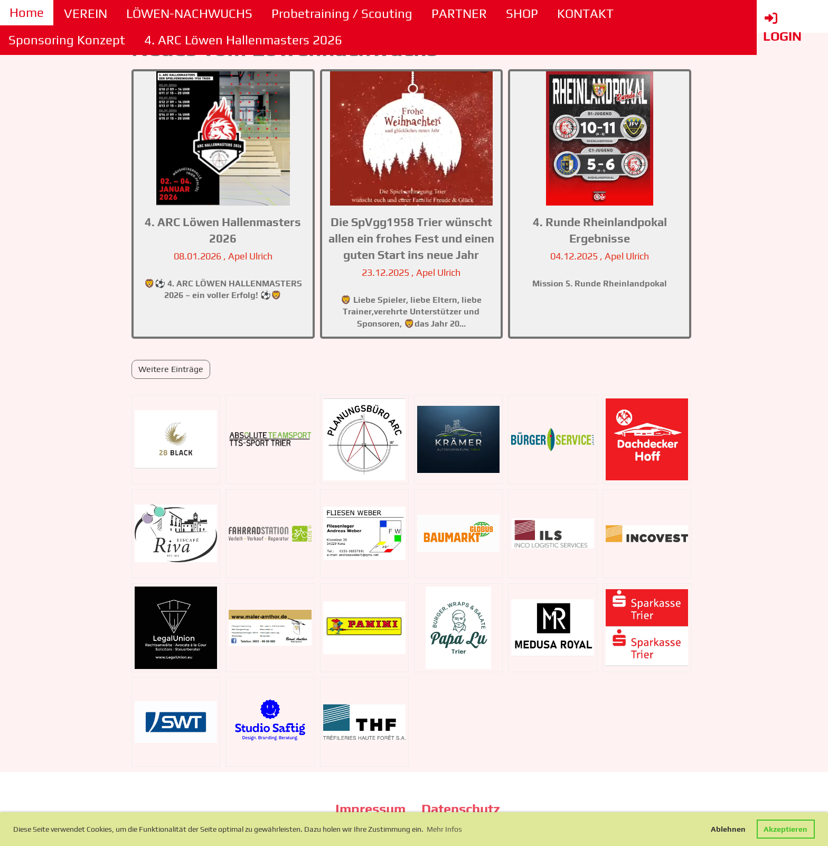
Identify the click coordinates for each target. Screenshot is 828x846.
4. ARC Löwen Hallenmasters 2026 (243, 40)
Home (27, 12)
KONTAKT (585, 13)
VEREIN (85, 13)
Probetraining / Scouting (341, 13)
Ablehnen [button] (728, 829)
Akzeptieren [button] (785, 829)
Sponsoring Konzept (66, 40)
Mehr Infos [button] (444, 829)
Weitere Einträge (170, 369)
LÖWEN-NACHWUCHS (189, 13)
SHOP (522, 13)
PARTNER (459, 13)
